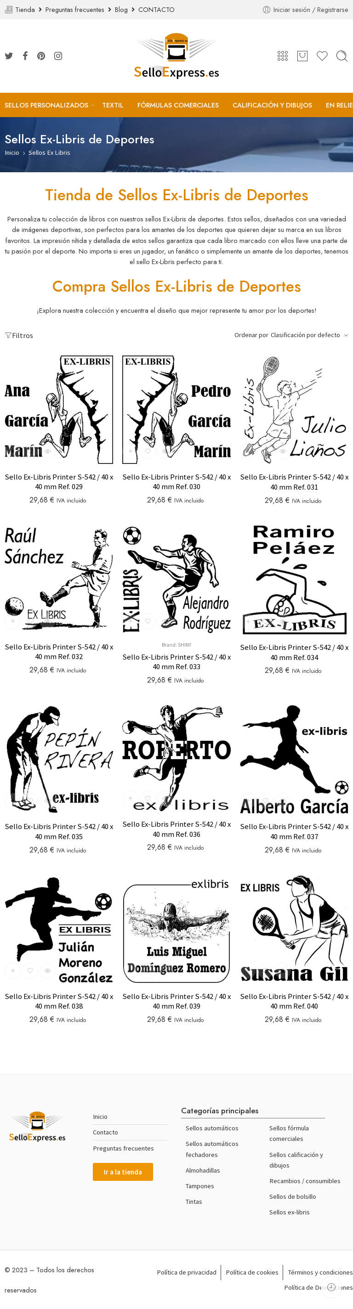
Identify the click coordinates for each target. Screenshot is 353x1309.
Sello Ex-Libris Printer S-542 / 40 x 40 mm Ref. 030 (176, 482)
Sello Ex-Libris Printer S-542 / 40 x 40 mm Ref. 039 (176, 1001)
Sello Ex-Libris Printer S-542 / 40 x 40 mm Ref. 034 (294, 652)
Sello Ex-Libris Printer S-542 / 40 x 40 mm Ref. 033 (176, 662)
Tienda (27, 9)
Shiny (184, 645)
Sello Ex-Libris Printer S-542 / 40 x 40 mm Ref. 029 (59, 482)
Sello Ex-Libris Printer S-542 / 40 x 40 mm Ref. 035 (59, 831)
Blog (123, 9)
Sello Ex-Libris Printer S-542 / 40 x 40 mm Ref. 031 (294, 482)
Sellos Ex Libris (49, 152)
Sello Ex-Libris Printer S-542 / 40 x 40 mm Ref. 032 (59, 652)
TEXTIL (113, 105)
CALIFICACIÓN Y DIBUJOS (272, 105)
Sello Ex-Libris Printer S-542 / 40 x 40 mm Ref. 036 (176, 829)
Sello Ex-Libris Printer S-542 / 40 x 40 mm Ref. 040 (294, 1001)
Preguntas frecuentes (77, 9)
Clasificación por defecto (305, 335)
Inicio (12, 152)
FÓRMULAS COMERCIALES (178, 105)
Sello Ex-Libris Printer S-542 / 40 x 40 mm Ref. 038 (59, 1001)
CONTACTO (156, 9)
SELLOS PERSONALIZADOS (46, 105)
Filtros (19, 335)
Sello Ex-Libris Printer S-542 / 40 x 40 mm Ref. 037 (294, 831)
